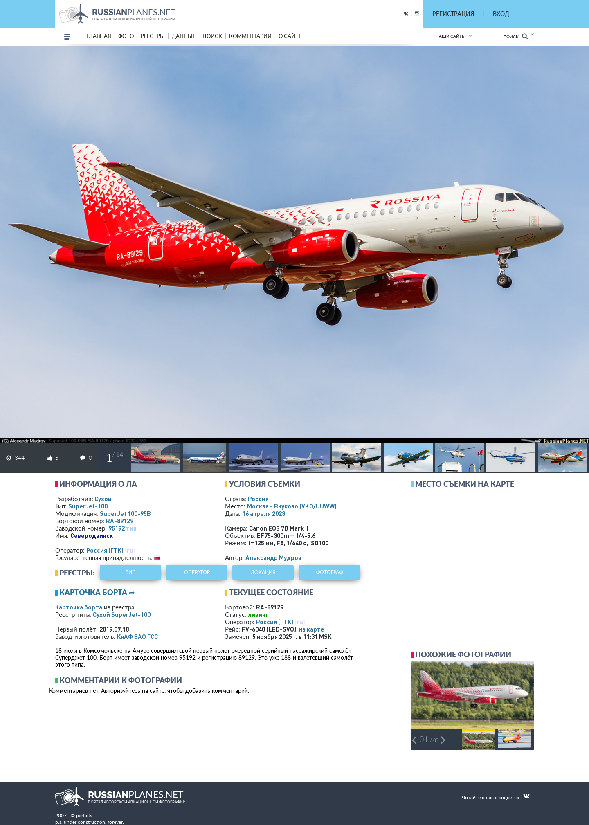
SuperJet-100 (88, 506)
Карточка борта (78, 607)
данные (184, 36)
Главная (98, 36)
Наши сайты (450, 36)
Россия (258, 498)
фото (126, 36)
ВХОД (501, 13)
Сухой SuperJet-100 (122, 614)
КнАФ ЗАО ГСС (137, 636)
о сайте (290, 36)
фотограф (329, 572)
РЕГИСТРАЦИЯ (453, 13)
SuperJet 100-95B (125, 513)
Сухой (103, 498)
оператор (197, 572)
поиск (212, 36)
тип (131, 528)
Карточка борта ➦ (97, 592)
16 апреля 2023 (263, 513)
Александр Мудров (273, 557)
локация (263, 572)
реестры (153, 36)
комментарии (250, 36)
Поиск (516, 36)
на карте (311, 629)
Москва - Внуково (292, 506)
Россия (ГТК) (105, 550)
